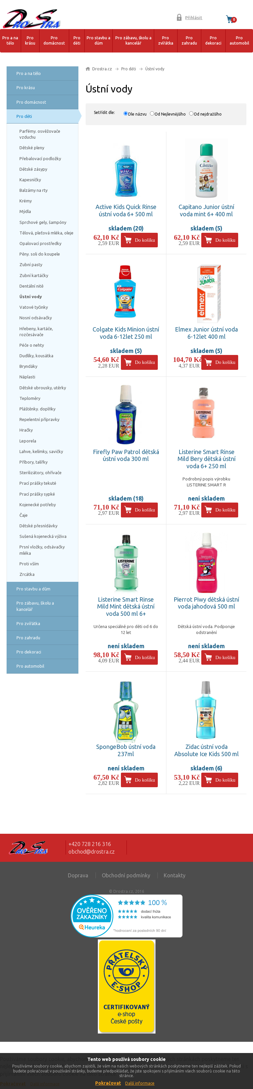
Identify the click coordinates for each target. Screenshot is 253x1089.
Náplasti (27, 376)
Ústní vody (30, 296)
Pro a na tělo (10, 41)
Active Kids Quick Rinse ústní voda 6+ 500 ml (126, 210)
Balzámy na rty (33, 190)
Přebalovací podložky (40, 158)
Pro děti (76, 41)
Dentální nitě (31, 286)
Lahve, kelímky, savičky (41, 451)
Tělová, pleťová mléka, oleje (46, 232)
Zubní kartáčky (33, 275)
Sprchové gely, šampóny (42, 222)
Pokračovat (108, 1083)
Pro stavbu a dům (98, 41)
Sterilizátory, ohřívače (40, 472)
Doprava (78, 875)
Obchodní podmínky (126, 875)
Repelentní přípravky (39, 419)
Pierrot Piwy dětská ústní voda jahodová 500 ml (206, 603)
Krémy (25, 200)
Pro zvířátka (165, 41)
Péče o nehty (31, 345)
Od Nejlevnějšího (170, 114)
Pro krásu (30, 41)
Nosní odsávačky (35, 317)
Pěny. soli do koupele (39, 254)
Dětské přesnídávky (38, 525)
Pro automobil (239, 41)
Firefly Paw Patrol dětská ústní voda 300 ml (126, 455)
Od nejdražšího (208, 114)
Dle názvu (137, 114)
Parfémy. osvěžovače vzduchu (39, 134)
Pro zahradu (189, 41)
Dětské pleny (31, 147)
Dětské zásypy (33, 169)
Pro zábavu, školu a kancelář (133, 41)
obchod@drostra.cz (92, 852)
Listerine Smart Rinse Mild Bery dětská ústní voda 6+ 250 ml (207, 458)
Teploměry (29, 398)
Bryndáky (28, 366)
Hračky (26, 430)
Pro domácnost (54, 41)
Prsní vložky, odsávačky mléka (42, 549)
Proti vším (29, 563)
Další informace (140, 1083)
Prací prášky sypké (37, 494)
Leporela (27, 441)
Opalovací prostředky (40, 243)
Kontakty (174, 875)
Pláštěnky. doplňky (37, 408)
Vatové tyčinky (33, 307)
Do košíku (145, 240)
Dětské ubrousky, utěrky (42, 387)
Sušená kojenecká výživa (43, 536)
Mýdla (25, 211)
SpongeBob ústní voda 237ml (125, 750)
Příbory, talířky (33, 462)
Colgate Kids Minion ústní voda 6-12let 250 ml (126, 333)
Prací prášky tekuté (37, 483)
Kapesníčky (30, 179)
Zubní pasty (30, 264)
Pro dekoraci (213, 41)
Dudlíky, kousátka (36, 355)
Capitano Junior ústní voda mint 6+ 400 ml (206, 210)
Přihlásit (193, 17)
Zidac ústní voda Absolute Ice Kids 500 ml (206, 750)
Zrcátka (27, 574)
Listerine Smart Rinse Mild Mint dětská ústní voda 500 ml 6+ (126, 606)
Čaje (23, 515)
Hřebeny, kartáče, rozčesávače (36, 331)
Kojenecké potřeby (37, 504)
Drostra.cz (102, 69)
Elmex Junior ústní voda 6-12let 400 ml (206, 333)
